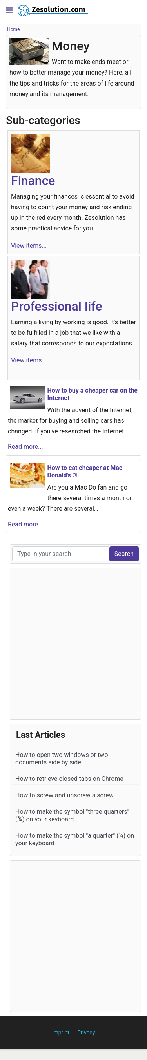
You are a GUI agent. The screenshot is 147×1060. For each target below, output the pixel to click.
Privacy (86, 1032)
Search (124, 553)
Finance (33, 180)
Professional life (56, 306)
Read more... (25, 446)
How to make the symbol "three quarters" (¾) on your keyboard (72, 815)
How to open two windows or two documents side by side (61, 758)
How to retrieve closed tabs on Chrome (69, 778)
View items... (29, 245)
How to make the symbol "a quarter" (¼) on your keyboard (74, 839)
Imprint (60, 1032)
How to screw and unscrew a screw (64, 795)
